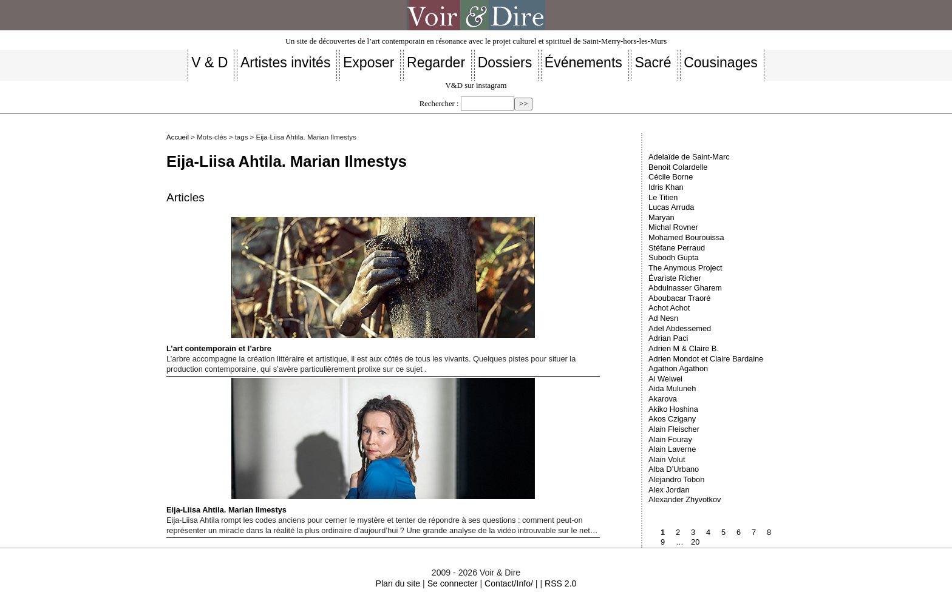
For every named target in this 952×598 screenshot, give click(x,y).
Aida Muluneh (672, 388)
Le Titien (663, 197)
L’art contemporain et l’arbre (350, 285)
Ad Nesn (663, 318)
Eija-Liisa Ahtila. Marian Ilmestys (350, 446)
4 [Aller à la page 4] (708, 532)
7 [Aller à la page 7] (754, 532)
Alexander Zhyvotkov (684, 499)
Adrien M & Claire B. (683, 348)
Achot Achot (669, 307)
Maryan (661, 217)
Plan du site (398, 583)
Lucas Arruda (671, 207)
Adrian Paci (668, 338)
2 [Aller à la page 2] (678, 532)
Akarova (662, 398)
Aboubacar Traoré (679, 298)
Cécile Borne (670, 176)
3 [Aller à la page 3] (693, 532)
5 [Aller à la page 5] (723, 532)
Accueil (177, 137)
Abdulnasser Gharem (685, 287)
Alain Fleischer (673, 429)
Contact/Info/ (508, 583)
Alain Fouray (670, 439)
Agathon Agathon (678, 368)
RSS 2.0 (560, 583)
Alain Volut (666, 459)
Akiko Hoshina (673, 409)
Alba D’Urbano (673, 469)
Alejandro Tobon (676, 479)
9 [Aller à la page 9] (663, 541)
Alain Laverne (672, 449)
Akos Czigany (672, 418)
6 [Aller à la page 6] (738, 532)
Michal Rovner (673, 227)
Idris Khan (666, 187)
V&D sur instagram (476, 85)
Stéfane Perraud (676, 247)
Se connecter (452, 583)
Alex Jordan (669, 489)
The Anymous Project (685, 267)
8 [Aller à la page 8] (769, 532)
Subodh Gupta (673, 257)
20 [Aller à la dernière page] (695, 541)
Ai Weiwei (665, 378)
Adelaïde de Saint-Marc (689, 156)
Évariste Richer (674, 278)
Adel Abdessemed (679, 328)
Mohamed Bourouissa (686, 237)
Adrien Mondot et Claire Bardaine (705, 358)
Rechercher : (439, 103)
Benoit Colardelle (677, 167)
